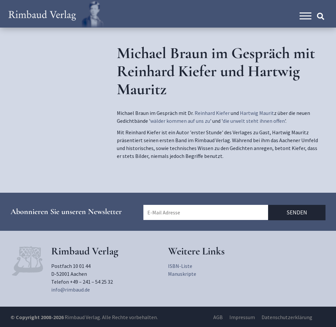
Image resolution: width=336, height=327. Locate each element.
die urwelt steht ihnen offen (254, 121)
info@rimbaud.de (70, 289)
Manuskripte (182, 274)
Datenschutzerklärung (287, 317)
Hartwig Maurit (257, 113)
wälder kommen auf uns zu (180, 121)
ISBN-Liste (180, 266)
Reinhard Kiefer (212, 113)
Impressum (242, 317)
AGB (218, 317)
